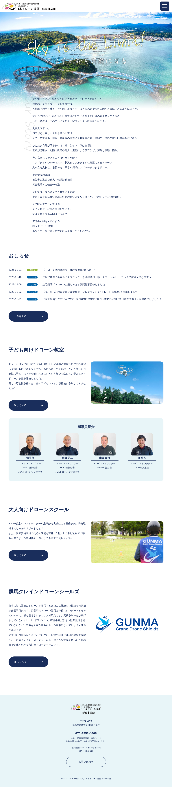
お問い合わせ (86, 761)
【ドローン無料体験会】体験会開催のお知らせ (69, 270)
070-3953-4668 (86, 733)
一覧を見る (20, 316)
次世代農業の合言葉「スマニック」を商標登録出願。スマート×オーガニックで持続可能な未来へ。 (98, 277)
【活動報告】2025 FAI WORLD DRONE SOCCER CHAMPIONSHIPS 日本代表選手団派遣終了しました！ (102, 299)
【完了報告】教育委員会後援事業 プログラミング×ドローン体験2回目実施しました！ (91, 292)
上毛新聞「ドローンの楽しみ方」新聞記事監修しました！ (75, 284)
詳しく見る (20, 405)
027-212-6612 (86, 751)
